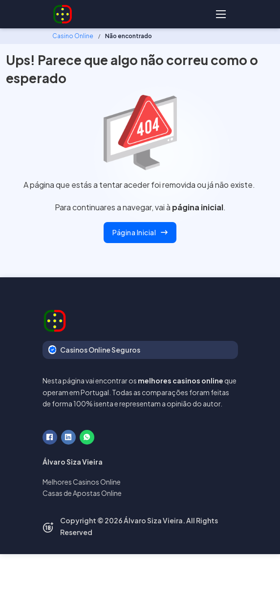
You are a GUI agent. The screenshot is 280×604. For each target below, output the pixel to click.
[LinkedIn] (68, 437)
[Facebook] (50, 437)
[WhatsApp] (87, 437)
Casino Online (72, 36)
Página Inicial (140, 232)
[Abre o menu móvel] (221, 14)
